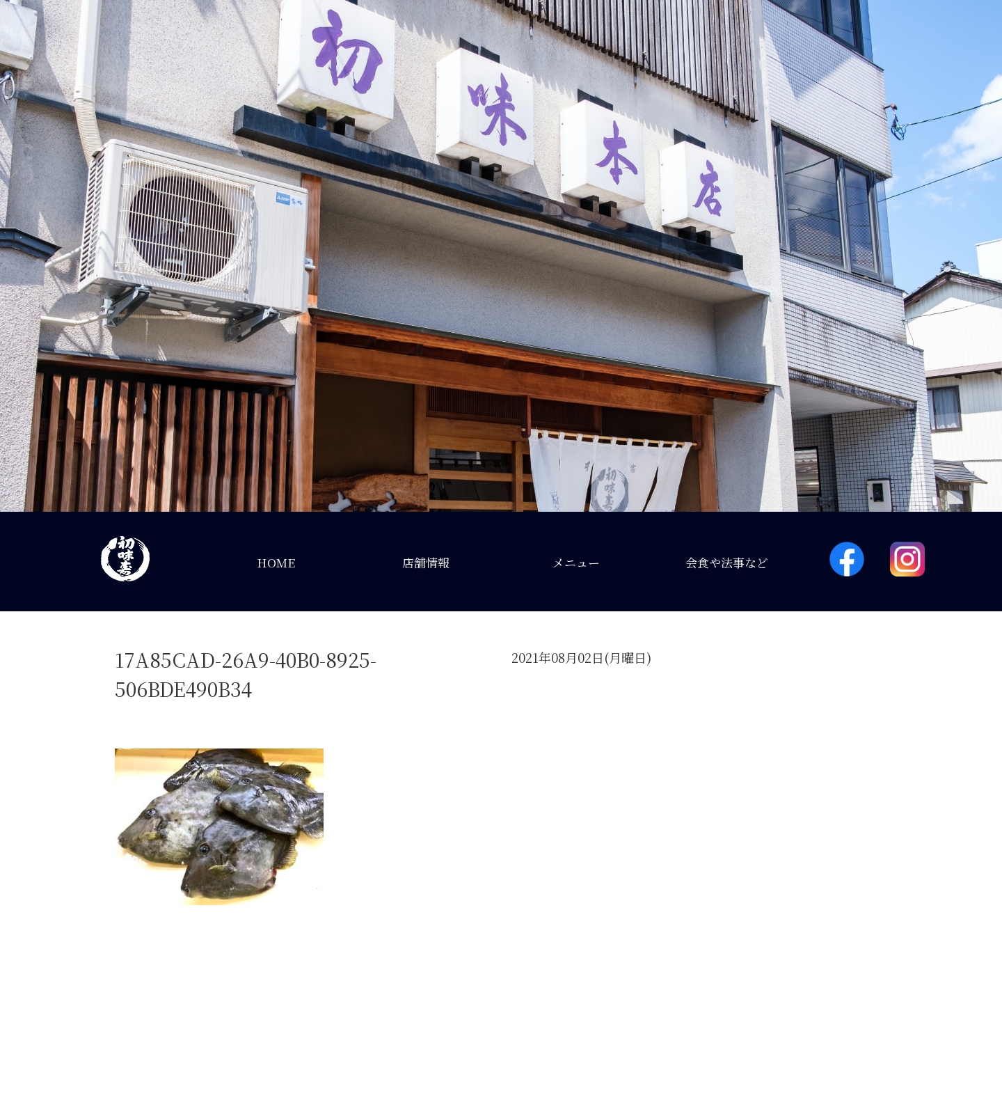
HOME (276, 562)
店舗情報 (426, 562)
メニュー (576, 562)
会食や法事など (726, 562)
